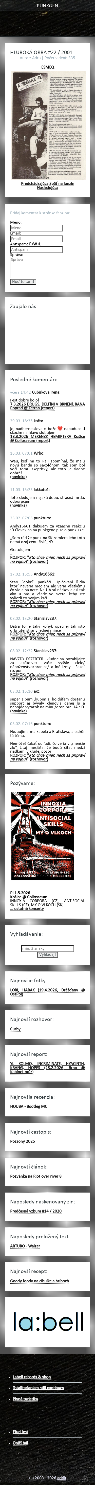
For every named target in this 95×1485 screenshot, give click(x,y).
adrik (61, 1478)
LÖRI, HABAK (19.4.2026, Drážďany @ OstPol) (47, 992)
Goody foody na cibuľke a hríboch (39, 1281)
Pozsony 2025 (22, 1141)
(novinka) (18, 477)
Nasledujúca (47, 188)
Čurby (15, 1029)
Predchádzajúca (34, 184)
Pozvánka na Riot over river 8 (36, 1176)
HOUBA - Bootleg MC (28, 1107)
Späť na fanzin (61, 184)
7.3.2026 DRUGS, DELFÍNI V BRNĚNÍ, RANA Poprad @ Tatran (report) (47, 406)
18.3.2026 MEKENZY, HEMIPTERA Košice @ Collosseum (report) (47, 439)
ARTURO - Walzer (25, 1246)
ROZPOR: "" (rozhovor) (47, 560)
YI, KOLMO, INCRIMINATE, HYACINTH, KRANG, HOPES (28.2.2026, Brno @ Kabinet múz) (47, 1068)
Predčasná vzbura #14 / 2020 (36, 1211)
